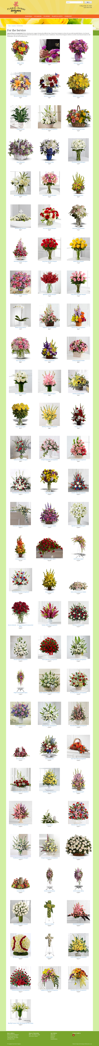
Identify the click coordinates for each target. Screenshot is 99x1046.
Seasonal (28, 16)
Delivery (53, 1036)
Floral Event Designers (16, 7)
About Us (53, 1034)
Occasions (37, 16)
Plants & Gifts (57, 16)
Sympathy (68, 16)
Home (9, 25)
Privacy (52, 1037)
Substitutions (54, 1039)
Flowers (47, 16)
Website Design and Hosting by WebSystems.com (82, 1043)
